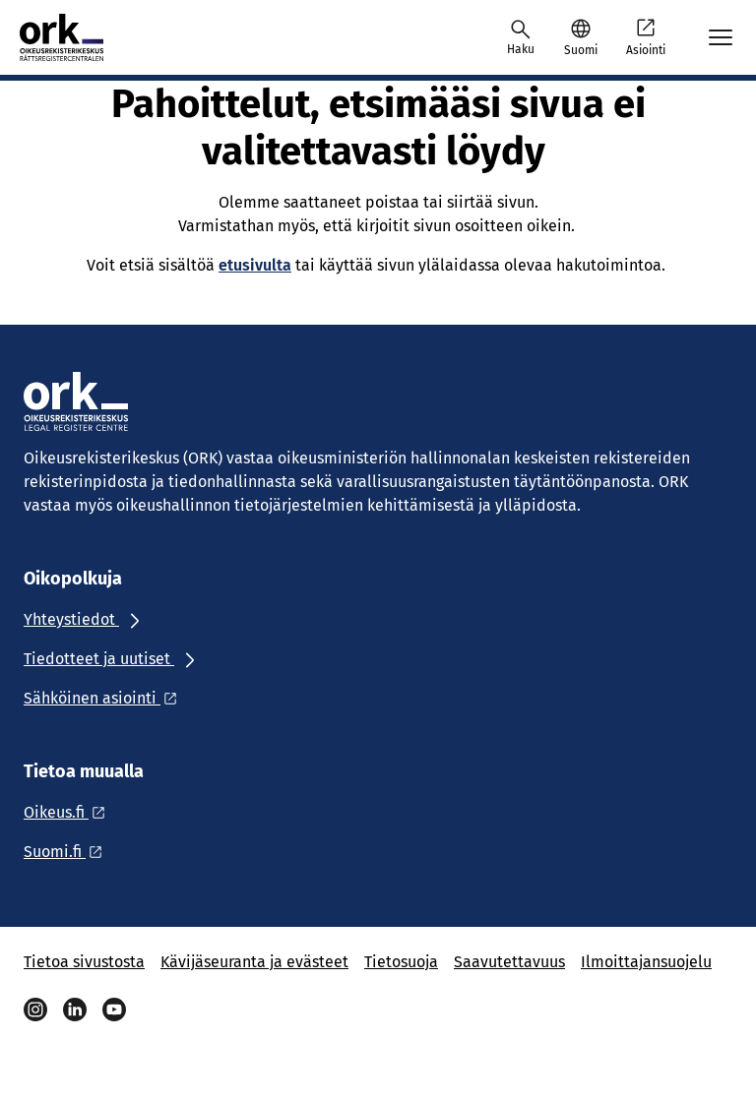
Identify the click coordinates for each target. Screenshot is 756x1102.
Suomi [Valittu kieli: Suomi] (581, 50)
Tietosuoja (401, 961)
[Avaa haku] (521, 37)
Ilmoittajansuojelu (646, 961)
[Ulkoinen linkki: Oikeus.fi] (70, 812)
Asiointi (645, 36)
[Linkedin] (75, 1009)
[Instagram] (35, 1009)
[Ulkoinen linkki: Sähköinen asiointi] (106, 698)
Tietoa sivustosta (84, 961)
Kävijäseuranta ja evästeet (254, 961)
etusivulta (255, 265)
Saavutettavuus (509, 961)
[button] (580, 37)
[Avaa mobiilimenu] (720, 37)
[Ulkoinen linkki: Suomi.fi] (68, 851)
